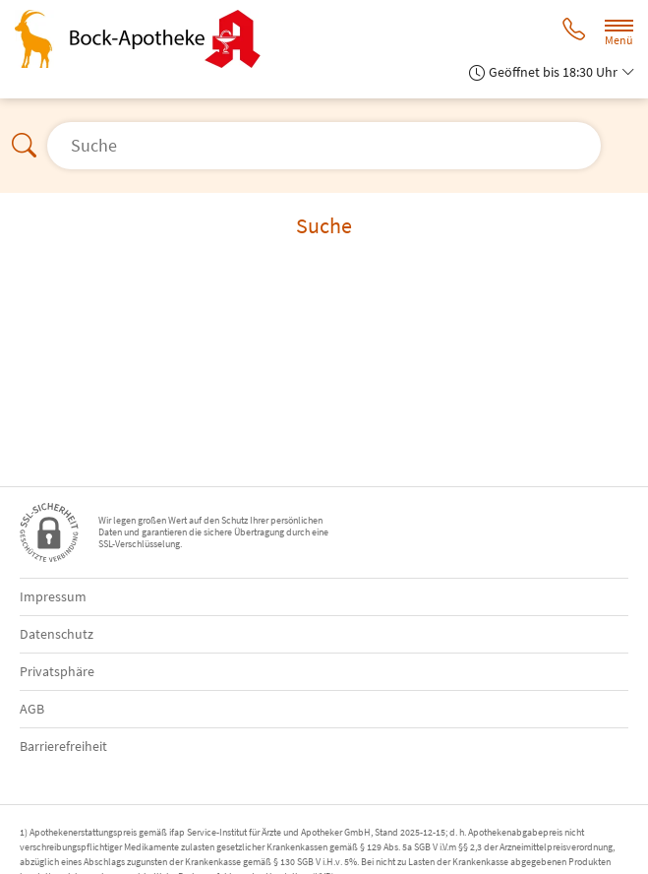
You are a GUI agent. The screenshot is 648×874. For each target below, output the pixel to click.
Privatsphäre (57, 671)
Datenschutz (56, 634)
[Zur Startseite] (145, 39)
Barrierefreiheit (63, 746)
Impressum (53, 596)
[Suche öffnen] (324, 145)
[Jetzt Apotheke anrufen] (573, 31)
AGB (32, 709)
